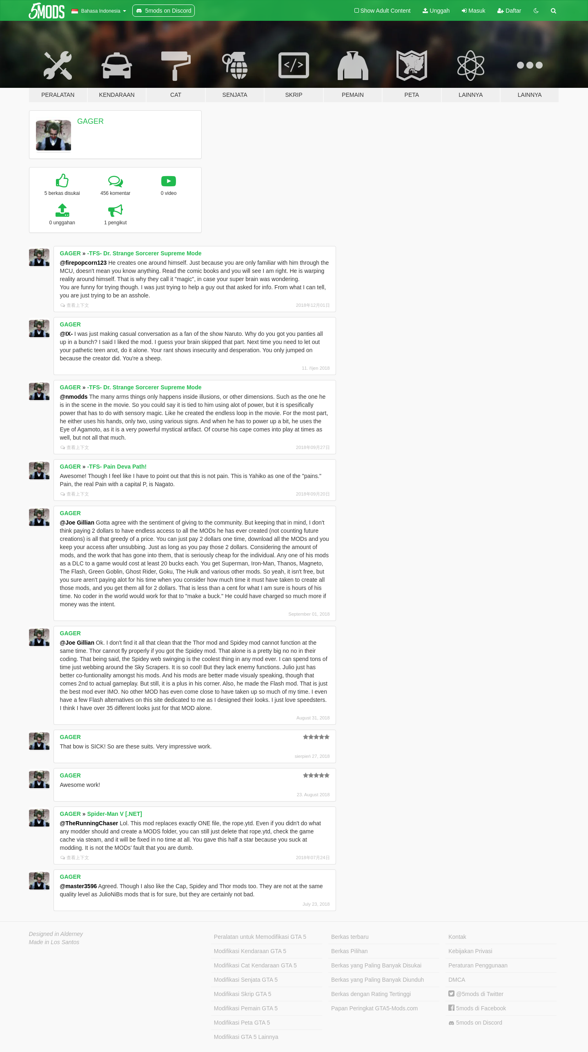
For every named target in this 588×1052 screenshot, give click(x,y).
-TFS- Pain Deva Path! (116, 466)
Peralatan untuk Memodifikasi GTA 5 (260, 937)
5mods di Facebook (477, 1008)
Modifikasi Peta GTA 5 (242, 1022)
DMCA (456, 979)
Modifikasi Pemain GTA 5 (246, 1008)
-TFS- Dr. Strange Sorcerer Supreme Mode (144, 253)
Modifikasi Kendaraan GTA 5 (250, 951)
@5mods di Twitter (475, 994)
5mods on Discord (475, 1022)
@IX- (66, 334)
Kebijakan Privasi (470, 951)
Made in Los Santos (54, 942)
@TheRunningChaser (89, 823)
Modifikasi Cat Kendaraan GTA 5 (255, 965)
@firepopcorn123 (83, 262)
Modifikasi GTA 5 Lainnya (246, 1037)
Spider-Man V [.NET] (114, 814)
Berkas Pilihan (349, 951)
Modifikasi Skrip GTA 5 (243, 994)
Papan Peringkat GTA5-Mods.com (374, 1008)
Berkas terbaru (350, 937)
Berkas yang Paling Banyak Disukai (376, 965)
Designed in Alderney (56, 934)
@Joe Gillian (77, 522)
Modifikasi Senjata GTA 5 (246, 979)
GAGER (90, 121)
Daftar (509, 10)
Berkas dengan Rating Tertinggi (371, 994)
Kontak (457, 937)
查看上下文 (74, 305)
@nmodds (74, 396)
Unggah (436, 10)
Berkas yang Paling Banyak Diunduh (377, 979)
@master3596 (78, 886)
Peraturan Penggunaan (478, 965)
